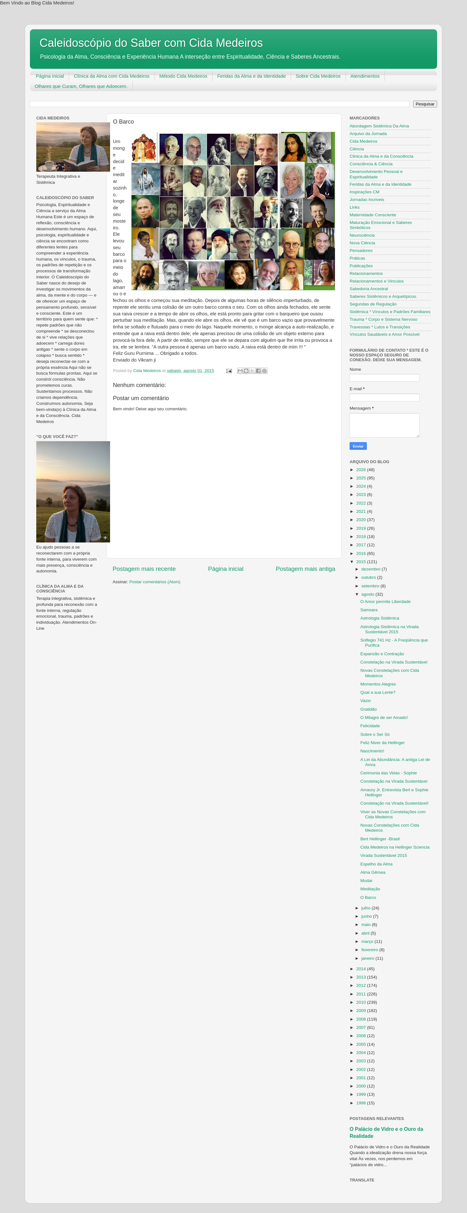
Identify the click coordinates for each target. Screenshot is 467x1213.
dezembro (371, 569)
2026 (361, 469)
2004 (361, 1052)
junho (367, 916)
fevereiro (370, 949)
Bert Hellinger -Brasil (380, 838)
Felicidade (370, 725)
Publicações (361, 265)
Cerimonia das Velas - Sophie (388, 773)
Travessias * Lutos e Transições (380, 327)
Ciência (357, 149)
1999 (361, 1094)
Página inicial (50, 76)
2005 (361, 1044)
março (367, 941)
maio (366, 924)
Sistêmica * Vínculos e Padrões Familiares (390, 311)
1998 (361, 1103)
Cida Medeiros (363, 141)
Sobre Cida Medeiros (318, 76)
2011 (361, 994)
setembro (370, 586)
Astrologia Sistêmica (379, 618)
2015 (361, 561)
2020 (361, 519)
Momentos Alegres (378, 684)
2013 (361, 977)
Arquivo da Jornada (368, 133)
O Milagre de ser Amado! (384, 717)
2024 (361, 486)
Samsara (369, 609)
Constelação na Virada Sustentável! (394, 803)
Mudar (366, 880)
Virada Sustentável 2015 (383, 855)
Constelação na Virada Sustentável (394, 662)
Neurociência (362, 235)
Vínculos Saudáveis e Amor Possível (385, 334)
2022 (361, 503)
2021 (361, 511)
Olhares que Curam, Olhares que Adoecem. (81, 86)
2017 (361, 544)
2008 (361, 1019)
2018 (361, 536)
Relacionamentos (366, 273)
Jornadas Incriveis (367, 199)
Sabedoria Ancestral (369, 288)
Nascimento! (372, 751)
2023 (361, 494)
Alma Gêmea (373, 872)
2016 (361, 553)
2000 (361, 1086)
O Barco (368, 897)
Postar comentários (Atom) (155, 581)
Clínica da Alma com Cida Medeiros (112, 76)
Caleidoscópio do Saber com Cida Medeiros (151, 42)
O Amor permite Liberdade (385, 601)
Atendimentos (365, 76)
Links (355, 207)
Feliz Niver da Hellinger (382, 742)
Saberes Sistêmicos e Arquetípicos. (383, 296)
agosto (368, 594)
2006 (361, 1035)
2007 (361, 1027)
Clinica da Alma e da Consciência (381, 156)
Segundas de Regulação (373, 304)
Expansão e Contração (382, 653)
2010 (361, 1002)
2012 (361, 985)
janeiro (368, 958)
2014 (361, 968)
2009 (361, 1010)
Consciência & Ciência (371, 163)
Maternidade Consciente (373, 214)
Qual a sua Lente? (377, 692)
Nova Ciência (362, 242)
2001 (361, 1077)
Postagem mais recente (144, 568)
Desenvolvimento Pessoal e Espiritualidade (376, 174)
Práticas (357, 258)
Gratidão (368, 709)
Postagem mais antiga (305, 568)
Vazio (365, 700)
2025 (361, 478)
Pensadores (361, 250)
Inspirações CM (365, 192)
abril (366, 933)
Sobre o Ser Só (375, 734)
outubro (369, 577)
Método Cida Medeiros (183, 76)
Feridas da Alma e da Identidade (251, 76)
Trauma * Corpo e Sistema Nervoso (383, 319)
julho (366, 908)
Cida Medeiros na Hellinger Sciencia (395, 847)
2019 (361, 528)
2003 (361, 1061)
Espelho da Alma (376, 864)
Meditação (370, 888)
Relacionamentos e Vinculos (377, 281)
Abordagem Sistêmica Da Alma (379, 126)
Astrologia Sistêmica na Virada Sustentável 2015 (389, 629)
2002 (361, 1069)
